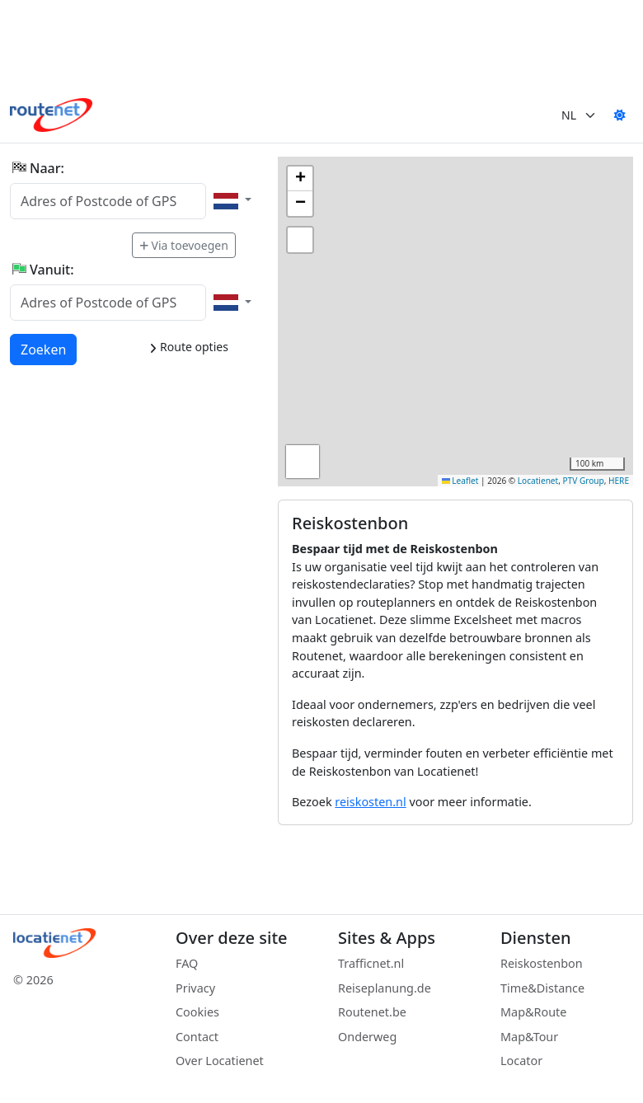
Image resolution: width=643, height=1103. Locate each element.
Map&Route (533, 1012)
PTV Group (583, 480)
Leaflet (460, 480)
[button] (300, 179)
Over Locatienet (220, 1060)
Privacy (195, 988)
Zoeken (44, 349)
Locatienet (538, 480)
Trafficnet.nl (371, 963)
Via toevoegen (183, 245)
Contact (197, 1036)
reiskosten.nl (370, 802)
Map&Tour (529, 1036)
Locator (521, 1060)
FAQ (187, 963)
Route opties (188, 346)
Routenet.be (372, 1012)
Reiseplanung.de (384, 988)
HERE (618, 480)
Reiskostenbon (541, 963)
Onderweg (367, 1036)
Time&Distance (542, 988)
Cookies (197, 1012)
